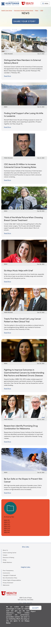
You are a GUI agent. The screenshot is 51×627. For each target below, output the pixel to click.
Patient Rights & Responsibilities (12, 580)
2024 (5, 524)
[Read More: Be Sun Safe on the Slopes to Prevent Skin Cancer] (24, 459)
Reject (33, 611)
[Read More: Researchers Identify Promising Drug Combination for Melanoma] (24, 406)
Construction (6, 573)
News (36, 10)
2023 (5, 526)
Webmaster (6, 585)
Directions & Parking (8, 557)
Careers (5, 555)
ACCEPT (35, 608)
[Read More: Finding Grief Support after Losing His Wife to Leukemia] (24, 93)
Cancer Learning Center (9, 552)
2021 (5, 530)
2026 (5, 520)
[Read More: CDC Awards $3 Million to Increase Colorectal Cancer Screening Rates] (24, 145)
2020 (41, 10)
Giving (4, 560)
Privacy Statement (8, 582)
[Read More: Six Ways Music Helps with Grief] (24, 251)
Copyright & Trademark (9, 575)
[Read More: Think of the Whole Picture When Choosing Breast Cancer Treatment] (24, 198)
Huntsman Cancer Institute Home (23, 10)
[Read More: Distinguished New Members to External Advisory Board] (24, 40)
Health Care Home (6, 10)
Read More (7, 76)
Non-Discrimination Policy (10, 578)
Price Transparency (8, 570)
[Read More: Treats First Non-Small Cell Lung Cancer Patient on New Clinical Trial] (24, 299)
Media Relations (7, 562)
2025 (5, 522)
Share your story (25, 21)
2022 (5, 528)
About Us (5, 550)
